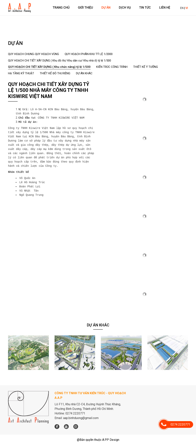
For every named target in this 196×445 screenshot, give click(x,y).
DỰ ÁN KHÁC (84, 73)
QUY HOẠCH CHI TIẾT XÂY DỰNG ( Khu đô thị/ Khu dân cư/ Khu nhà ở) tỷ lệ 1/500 (59, 60)
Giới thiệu (85, 7)
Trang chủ (61, 7)
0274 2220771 (177, 424)
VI (186, 8)
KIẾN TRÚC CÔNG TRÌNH (111, 67)
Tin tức (145, 7)
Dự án (105, 7)
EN (182, 8)
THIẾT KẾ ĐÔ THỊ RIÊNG (55, 73)
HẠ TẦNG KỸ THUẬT (21, 73)
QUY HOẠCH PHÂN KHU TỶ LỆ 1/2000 (89, 54)
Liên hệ (164, 7)
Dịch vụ (125, 7)
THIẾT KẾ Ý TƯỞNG (145, 67)
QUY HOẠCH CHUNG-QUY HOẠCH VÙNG (33, 54)
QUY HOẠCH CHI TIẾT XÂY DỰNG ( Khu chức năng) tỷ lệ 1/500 (49, 67)
